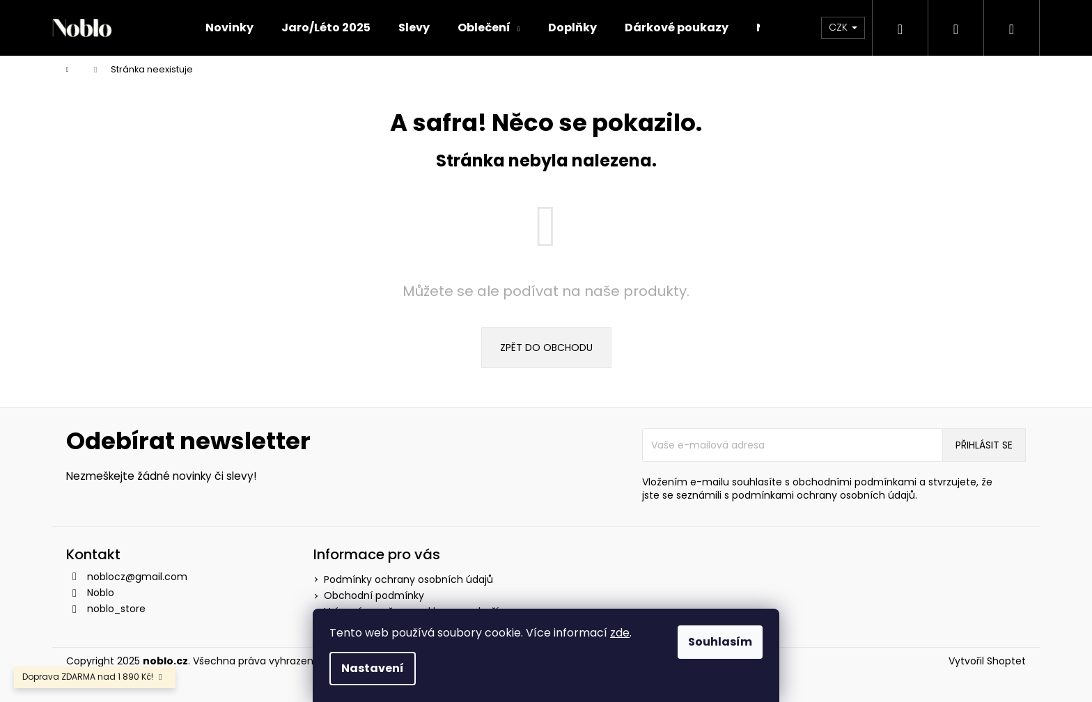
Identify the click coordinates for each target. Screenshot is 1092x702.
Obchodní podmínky (374, 595)
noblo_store (116, 609)
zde (620, 633)
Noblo (100, 593)
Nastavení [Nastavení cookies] (372, 668)
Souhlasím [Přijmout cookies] (720, 642)
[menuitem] (229, 28)
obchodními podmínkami (854, 482)
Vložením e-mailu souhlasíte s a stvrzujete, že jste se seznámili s (817, 489)
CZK (843, 27)
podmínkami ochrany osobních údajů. (824, 495)
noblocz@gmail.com (137, 577)
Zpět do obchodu (546, 347)
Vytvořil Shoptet (987, 661)
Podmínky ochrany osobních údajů (408, 579)
